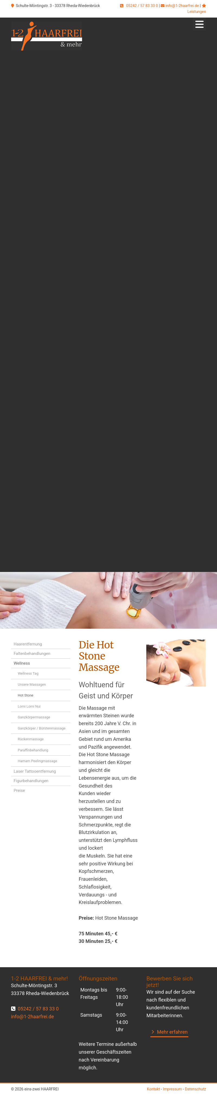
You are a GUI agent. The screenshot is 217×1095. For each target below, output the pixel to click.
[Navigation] (199, 24)
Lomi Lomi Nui (29, 706)
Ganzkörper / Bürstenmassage (42, 728)
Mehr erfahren (172, 1032)
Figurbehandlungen (31, 780)
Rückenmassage (31, 739)
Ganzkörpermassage (34, 717)
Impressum (172, 1089)
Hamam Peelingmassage (37, 761)
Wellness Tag (28, 673)
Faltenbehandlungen (32, 653)
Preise (19, 790)
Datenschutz (195, 1089)
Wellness (22, 663)
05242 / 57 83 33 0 (142, 6)
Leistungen (196, 11)
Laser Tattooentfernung (35, 771)
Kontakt (153, 1089)
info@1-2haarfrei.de (182, 6)
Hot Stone (26, 695)
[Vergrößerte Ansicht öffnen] (176, 663)
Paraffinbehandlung (33, 750)
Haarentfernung (28, 644)
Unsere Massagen (32, 684)
